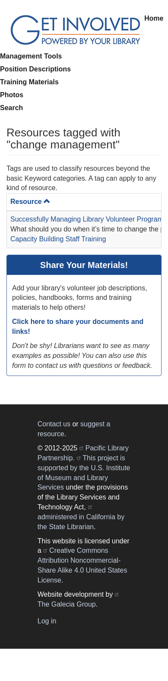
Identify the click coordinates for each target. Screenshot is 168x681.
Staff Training (85, 239)
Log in (46, 621)
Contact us (53, 424)
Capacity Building (37, 239)
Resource (30, 201)
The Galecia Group (66, 604)
